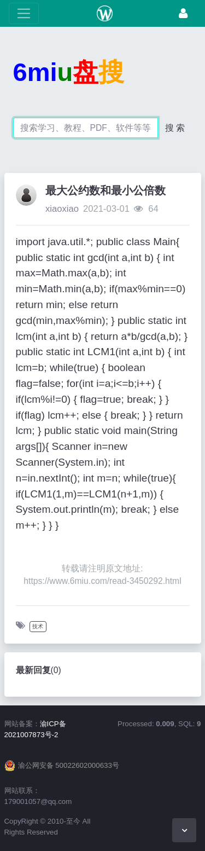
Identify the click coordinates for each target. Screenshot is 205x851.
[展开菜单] (24, 13)
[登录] (183, 13)
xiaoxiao (62, 209)
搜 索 (175, 127)
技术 (37, 626)
